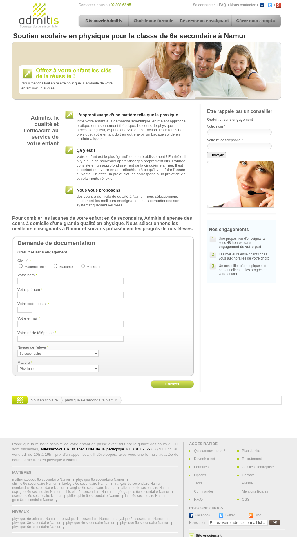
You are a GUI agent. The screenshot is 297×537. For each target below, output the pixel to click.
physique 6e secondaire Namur (91, 400)
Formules (201, 467)
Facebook (202, 515)
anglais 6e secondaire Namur (92, 488)
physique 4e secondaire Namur (90, 523)
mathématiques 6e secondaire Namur (41, 479)
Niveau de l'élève (32, 347)
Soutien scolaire (44, 400)
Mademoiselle (35, 266)
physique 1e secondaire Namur (86, 519)
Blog (258, 515)
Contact (248, 475)
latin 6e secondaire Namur (145, 496)
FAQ (222, 5)
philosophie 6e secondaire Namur (93, 496)
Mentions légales (255, 491)
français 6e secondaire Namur (137, 484)
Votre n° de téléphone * (225, 140)
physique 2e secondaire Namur (140, 519)
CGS (245, 500)
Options (200, 475)
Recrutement (252, 459)
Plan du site (251, 451)
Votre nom (27, 275)
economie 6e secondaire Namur (36, 496)
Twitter (230, 515)
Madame (66, 266)
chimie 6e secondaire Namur (34, 484)
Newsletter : (198, 523)
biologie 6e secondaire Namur (85, 484)
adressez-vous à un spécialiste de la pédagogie (82, 449)
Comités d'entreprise (258, 467)
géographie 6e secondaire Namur (143, 492)
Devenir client (204, 459)
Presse (247, 483)
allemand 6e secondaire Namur (145, 488)
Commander (203, 491)
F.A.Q (198, 500)
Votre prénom (30, 289)
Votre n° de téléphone (36, 333)
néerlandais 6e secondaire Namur (38, 488)
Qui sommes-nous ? (209, 451)
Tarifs (198, 483)
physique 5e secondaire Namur (144, 523)
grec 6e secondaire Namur (32, 500)
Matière (24, 362)
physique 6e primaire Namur (34, 519)
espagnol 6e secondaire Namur (36, 492)
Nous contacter (243, 5)
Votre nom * (216, 127)
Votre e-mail (28, 318)
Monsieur (94, 266)
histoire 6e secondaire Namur (89, 492)
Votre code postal (33, 304)
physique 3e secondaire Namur (36, 523)
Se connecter (204, 5)
